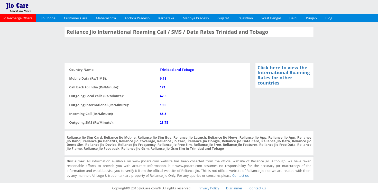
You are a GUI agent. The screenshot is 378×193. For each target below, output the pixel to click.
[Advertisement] (31, 104)
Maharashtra (106, 18)
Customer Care (75, 18)
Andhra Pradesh (137, 18)
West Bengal (271, 18)
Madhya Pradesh (196, 18)
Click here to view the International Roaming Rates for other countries (283, 75)
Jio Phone (48, 18)
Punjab (311, 18)
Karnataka (166, 18)
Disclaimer (234, 188)
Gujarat (223, 18)
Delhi (293, 18)
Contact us (240, 175)
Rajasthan (245, 18)
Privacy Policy (208, 188)
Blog (328, 18)
